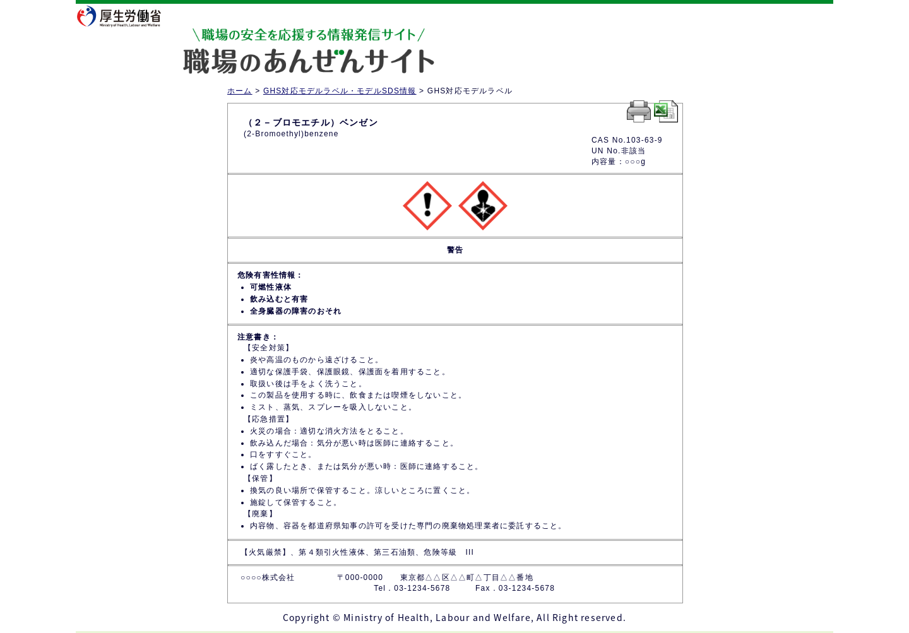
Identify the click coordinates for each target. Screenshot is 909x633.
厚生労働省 (127, 16)
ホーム (239, 90)
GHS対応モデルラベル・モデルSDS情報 (340, 90)
